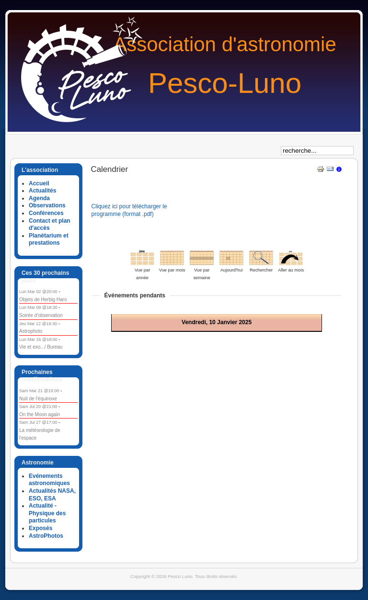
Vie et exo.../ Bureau (40, 347)
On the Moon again (39, 414)
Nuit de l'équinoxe (38, 398)
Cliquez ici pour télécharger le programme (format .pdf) (129, 210)
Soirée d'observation (41, 315)
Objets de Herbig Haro (43, 299)
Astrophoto (30, 331)
